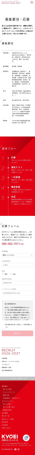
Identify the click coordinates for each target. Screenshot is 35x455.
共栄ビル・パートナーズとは (10, 361)
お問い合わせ (6, 428)
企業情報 (4, 358)
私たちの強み (7, 389)
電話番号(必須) (7, 279)
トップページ (5, 378)
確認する (17, 333)
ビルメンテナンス (9, 392)
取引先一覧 (5, 416)
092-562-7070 (9, 445)
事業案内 (5, 386)
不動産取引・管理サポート (12, 398)
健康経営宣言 (7, 410)
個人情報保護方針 (7, 370)
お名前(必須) (6, 261)
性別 (3, 271)
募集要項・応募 (6, 367)
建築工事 (6, 395)
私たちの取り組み (9, 407)
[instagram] (18, 449)
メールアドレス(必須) (9, 289)
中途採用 (5, 425)
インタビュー (6, 364)
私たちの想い (7, 404)
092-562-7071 (13, 244)
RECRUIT (13, 378)
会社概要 (5, 413)
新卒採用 (5, 422)
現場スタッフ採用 (8, 419)
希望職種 (5, 251)
